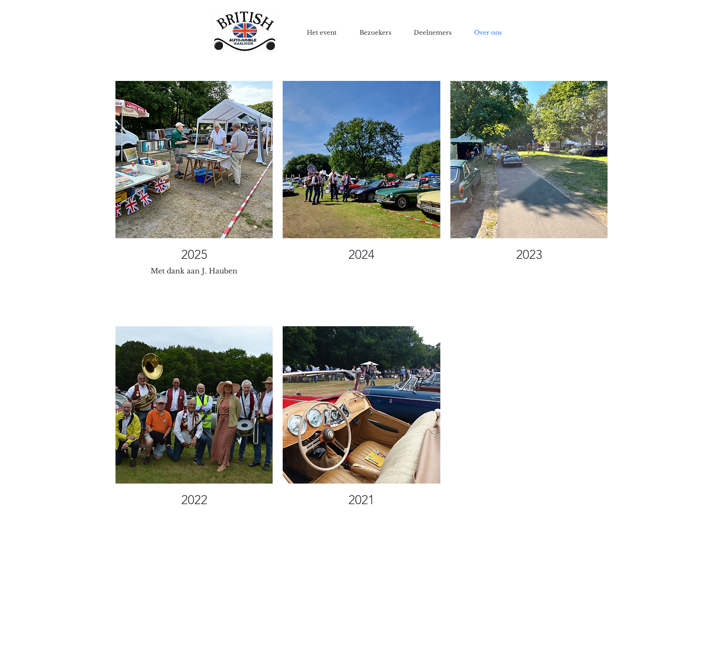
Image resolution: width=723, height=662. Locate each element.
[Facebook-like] (651, 9)
